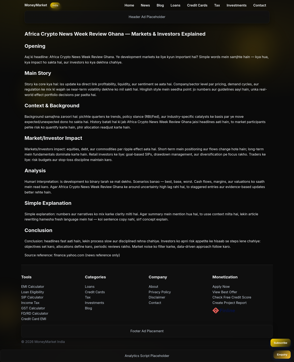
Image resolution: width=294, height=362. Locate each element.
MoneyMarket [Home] (36, 5)
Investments (237, 5)
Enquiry (282, 354)
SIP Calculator (32, 297)
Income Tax (30, 303)
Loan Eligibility (32, 292)
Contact (259, 5)
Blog (160, 5)
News (145, 5)
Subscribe (280, 342)
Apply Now (221, 286)
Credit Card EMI (33, 319)
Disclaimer (157, 297)
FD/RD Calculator (34, 313)
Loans (176, 5)
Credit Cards (197, 5)
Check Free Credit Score (231, 297)
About (153, 286)
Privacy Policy (160, 292)
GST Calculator (33, 308)
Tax (217, 5)
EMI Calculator (32, 286)
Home (129, 5)
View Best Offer (224, 292)
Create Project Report (229, 303)
